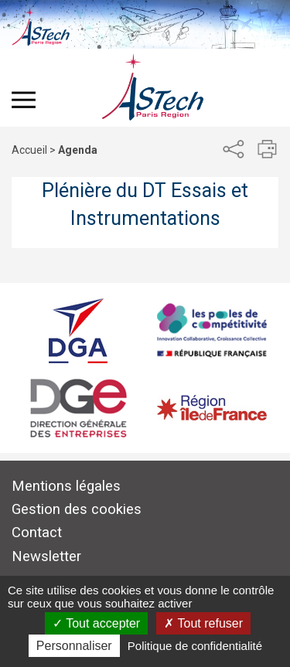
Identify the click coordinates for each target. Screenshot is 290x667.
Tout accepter (96, 623)
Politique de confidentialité (195, 645)
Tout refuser (203, 623)
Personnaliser (74, 645)
